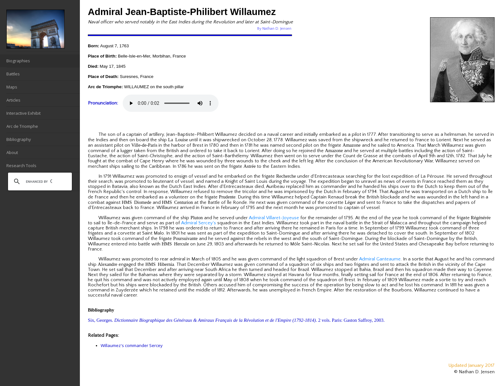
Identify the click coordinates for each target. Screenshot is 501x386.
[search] (39, 181)
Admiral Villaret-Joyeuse (274, 217)
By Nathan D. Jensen (274, 29)
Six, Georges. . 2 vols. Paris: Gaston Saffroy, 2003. (236, 320)
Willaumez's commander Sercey (132, 345)
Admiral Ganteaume (380, 259)
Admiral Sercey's (198, 223)
